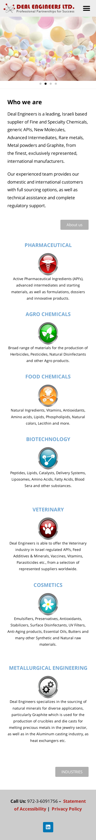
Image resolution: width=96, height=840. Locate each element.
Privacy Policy (66, 809)
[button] (86, 8)
